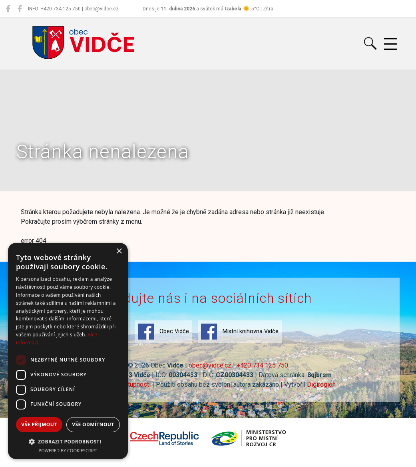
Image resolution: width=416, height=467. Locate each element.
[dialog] (68, 351)
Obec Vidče (163, 332)
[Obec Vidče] (8, 9)
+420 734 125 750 (262, 365)
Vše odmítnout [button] (93, 424)
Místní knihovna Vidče (240, 332)
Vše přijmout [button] (39, 424)
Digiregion (321, 384)
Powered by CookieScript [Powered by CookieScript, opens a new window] (68, 450)
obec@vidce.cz (210, 365)
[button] (68, 441)
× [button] (119, 251)
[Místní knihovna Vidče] (20, 9)
